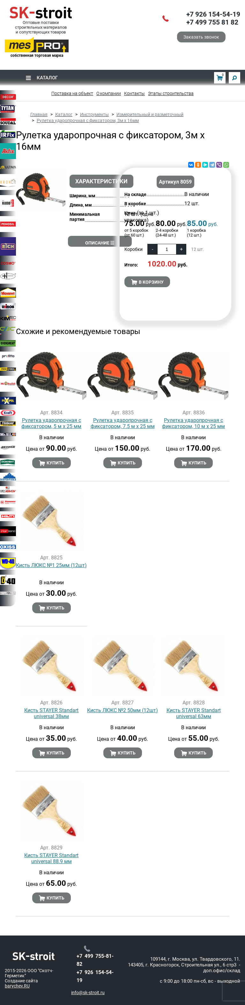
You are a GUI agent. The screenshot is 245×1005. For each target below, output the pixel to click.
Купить (51, 463)
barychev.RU (17, 985)
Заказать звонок (201, 37)
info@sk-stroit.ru (88, 992)
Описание (99, 242)
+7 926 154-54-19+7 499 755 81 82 (213, 18)
